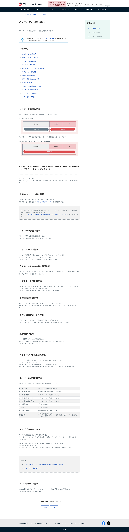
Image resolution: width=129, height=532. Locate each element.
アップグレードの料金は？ (95, 36)
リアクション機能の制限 (30, 72)
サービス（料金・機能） (39, 14)
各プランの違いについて (95, 32)
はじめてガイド (39, 9)
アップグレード (49, 38)
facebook (103, 523)
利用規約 (73, 523)
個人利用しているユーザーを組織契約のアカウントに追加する (48, 214)
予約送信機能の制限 (28, 75)
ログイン (108, 4)
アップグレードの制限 (29, 93)
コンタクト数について (44, 202)
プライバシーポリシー (60, 523)
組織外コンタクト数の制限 (30, 57)
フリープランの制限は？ (94, 28)
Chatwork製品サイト (69, 4)
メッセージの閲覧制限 (29, 54)
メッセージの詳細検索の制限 (31, 86)
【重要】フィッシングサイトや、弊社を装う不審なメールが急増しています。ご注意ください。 (57, 4)
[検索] (94, 4)
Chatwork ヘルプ (30, 4)
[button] (45, 506)
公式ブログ (82, 523)
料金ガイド (90, 9)
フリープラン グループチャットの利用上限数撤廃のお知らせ (43, 464)
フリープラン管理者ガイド (32, 468)
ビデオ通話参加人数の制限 (30, 79)
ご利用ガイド (53, 9)
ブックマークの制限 (28, 65)
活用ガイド (65, 9)
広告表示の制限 (27, 82)
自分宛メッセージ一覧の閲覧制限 (33, 68)
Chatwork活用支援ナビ (78, 4)
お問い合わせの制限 (28, 97)
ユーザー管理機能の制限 (30, 90)
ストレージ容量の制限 (29, 61)
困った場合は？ (103, 9)
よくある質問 (25, 9)
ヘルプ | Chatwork (19, 14)
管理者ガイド (77, 9)
